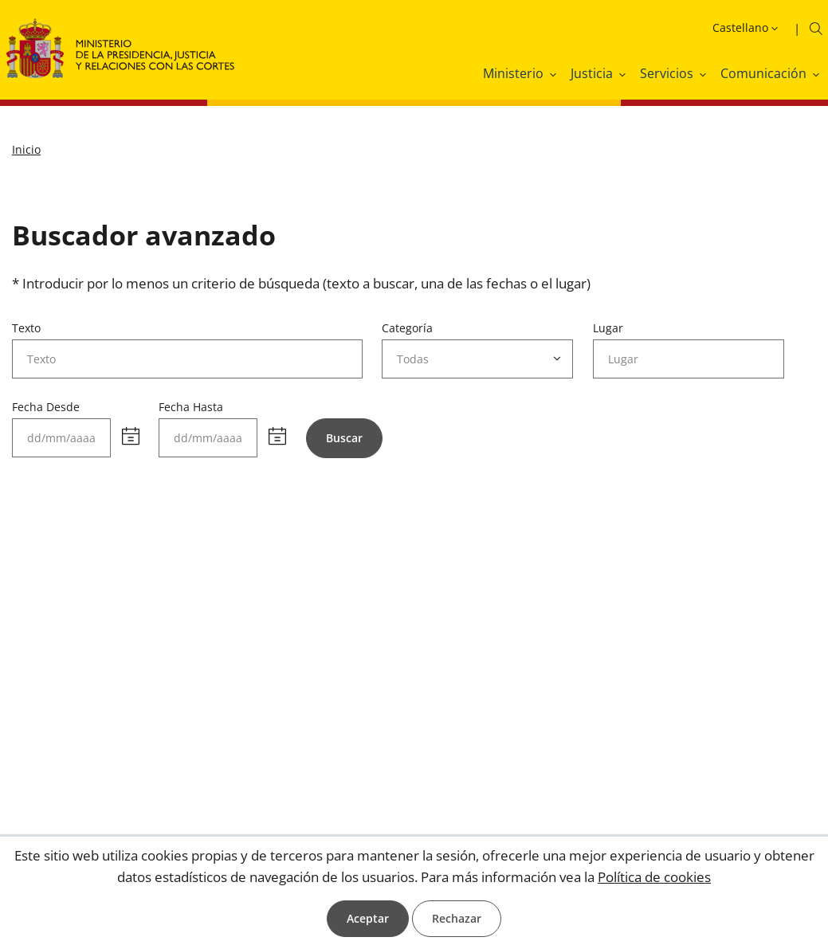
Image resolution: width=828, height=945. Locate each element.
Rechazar (456, 918)
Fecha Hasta (191, 406)
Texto (26, 327)
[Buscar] (344, 438)
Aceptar (368, 918)
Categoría (407, 327)
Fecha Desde (46, 406)
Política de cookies (654, 877)
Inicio (26, 149)
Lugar (608, 327)
